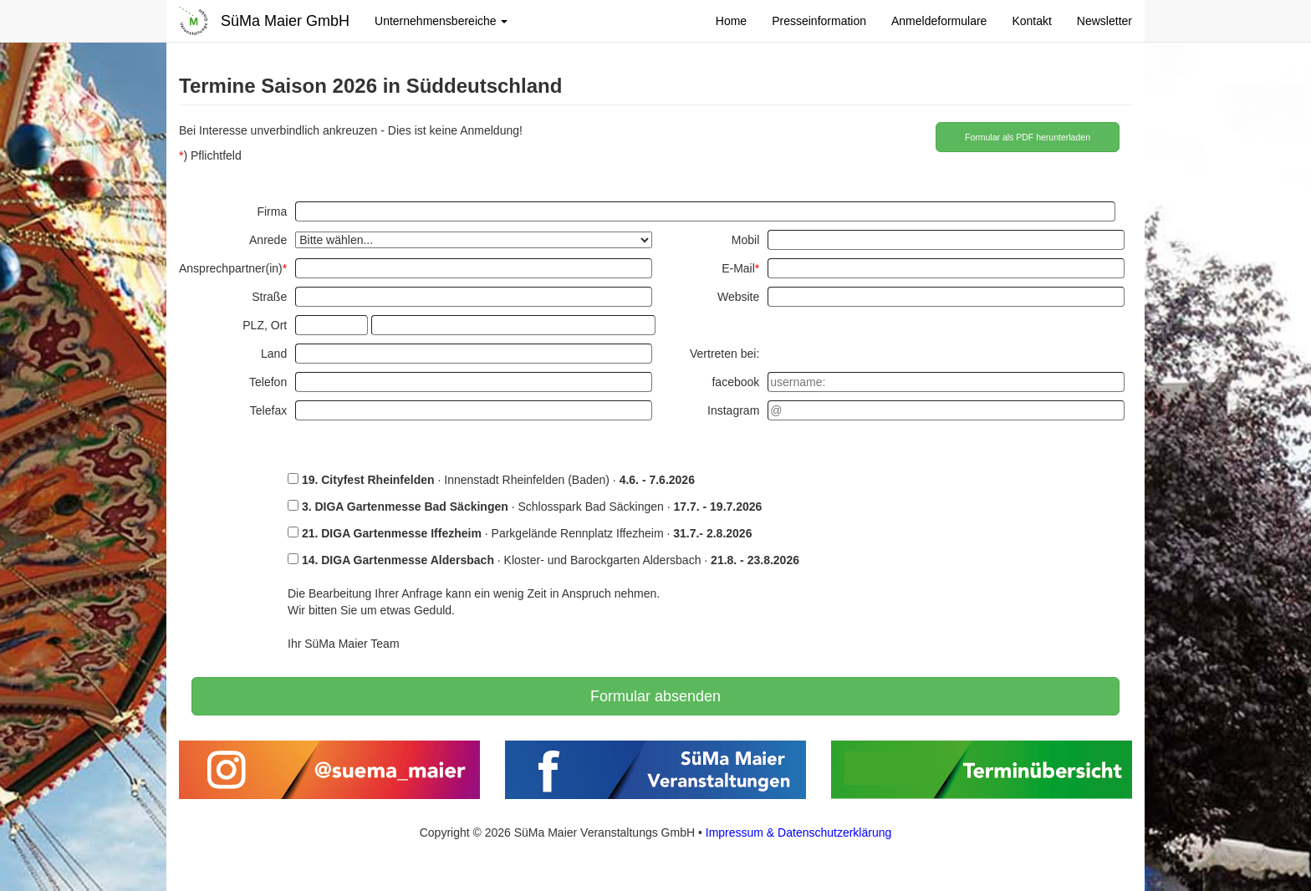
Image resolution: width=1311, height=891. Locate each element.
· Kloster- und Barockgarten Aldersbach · (543, 560)
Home (731, 21)
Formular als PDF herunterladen (1027, 137)
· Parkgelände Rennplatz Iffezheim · (520, 533)
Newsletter (1104, 21)
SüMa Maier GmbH (285, 21)
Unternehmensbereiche (441, 21)
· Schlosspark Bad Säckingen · (525, 506)
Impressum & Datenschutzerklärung (799, 832)
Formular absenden (655, 696)
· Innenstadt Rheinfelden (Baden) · (491, 479)
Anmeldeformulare (939, 21)
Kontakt (1031, 21)
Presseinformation (819, 21)
